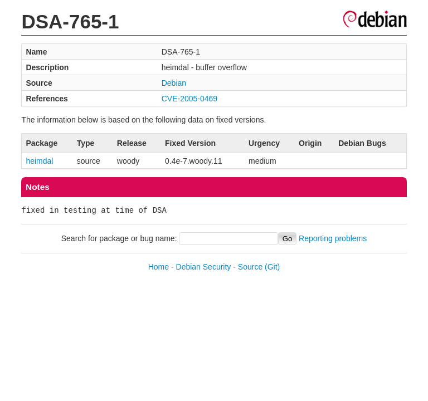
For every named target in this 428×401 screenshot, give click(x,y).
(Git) (272, 266)
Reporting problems (333, 238)
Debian (174, 83)
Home (158, 266)
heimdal (39, 161)
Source (250, 266)
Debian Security (203, 266)
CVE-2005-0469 (189, 98)
